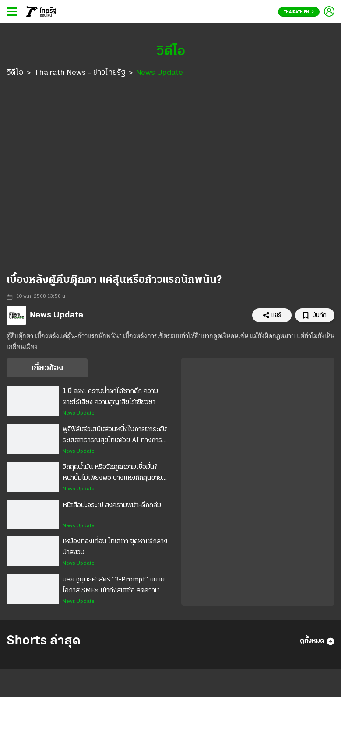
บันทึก (314, 315)
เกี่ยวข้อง (47, 368)
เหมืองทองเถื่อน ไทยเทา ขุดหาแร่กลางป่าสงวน (115, 547)
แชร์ (272, 315)
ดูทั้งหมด (317, 641)
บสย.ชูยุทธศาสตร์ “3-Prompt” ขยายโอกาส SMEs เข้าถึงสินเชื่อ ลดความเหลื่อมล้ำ (114, 586)
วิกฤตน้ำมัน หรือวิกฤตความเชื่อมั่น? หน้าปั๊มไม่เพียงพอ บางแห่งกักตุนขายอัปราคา (112, 474)
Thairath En (299, 12)
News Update (159, 73)
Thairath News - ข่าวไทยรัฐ (79, 73)
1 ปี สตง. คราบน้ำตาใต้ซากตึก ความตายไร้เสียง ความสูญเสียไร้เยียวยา (110, 397)
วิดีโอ (15, 73)
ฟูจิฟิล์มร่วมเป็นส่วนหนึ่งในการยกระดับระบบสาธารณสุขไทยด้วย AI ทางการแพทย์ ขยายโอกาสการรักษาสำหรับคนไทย (115, 436)
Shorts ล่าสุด (44, 641)
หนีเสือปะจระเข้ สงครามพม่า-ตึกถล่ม (112, 505)
